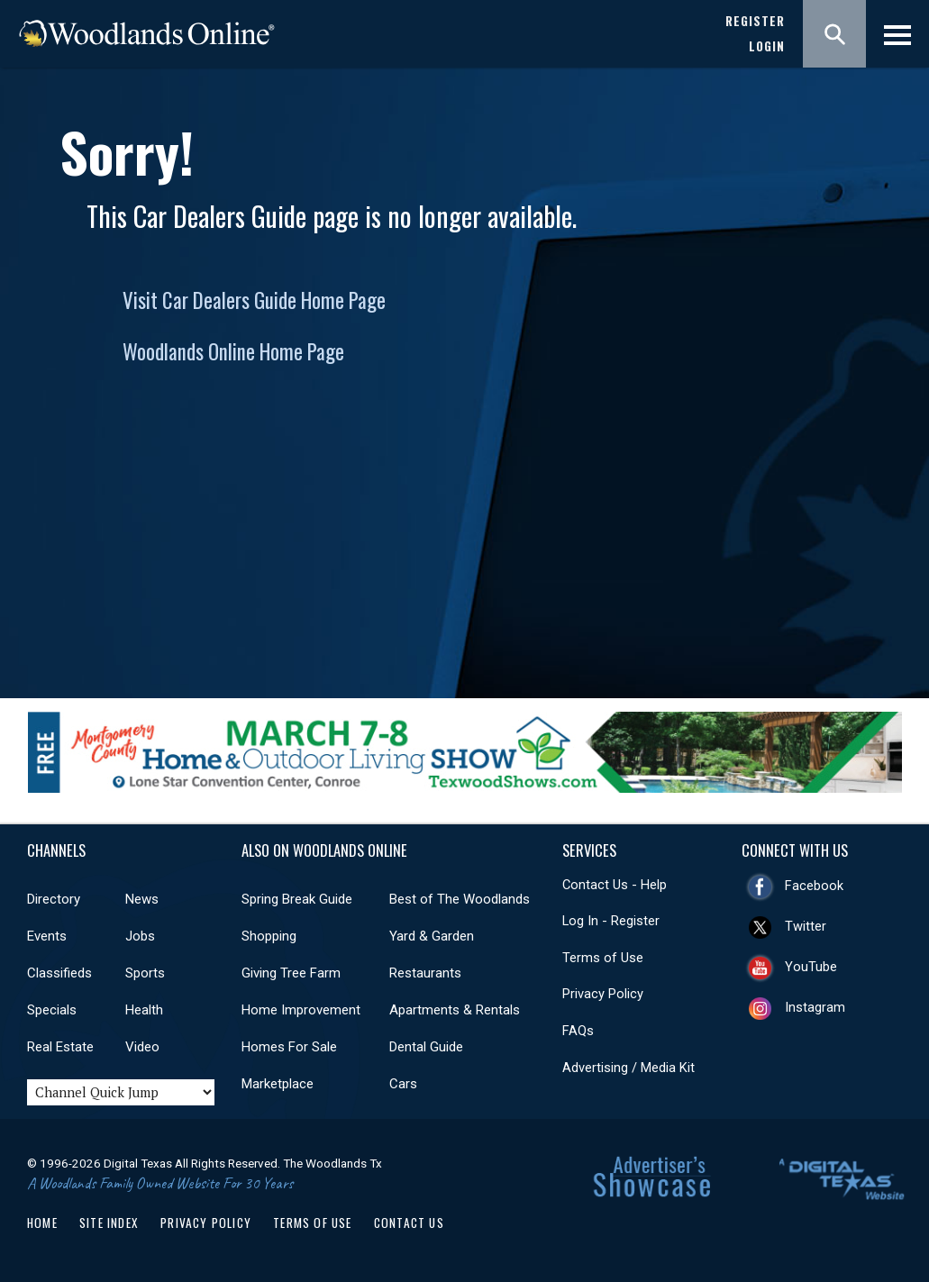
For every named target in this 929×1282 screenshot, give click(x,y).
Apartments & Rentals (454, 1010)
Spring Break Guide (296, 899)
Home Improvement (300, 1010)
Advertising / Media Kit (628, 1067)
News (142, 899)
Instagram (815, 1007)
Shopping (268, 936)
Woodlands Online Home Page (233, 351)
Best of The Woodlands (459, 899)
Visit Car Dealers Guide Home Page (254, 300)
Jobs (140, 936)
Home (42, 1223)
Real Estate (60, 1047)
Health (144, 1010)
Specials (52, 1010)
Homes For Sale (289, 1047)
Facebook (814, 885)
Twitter (805, 926)
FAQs (578, 1031)
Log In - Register (611, 921)
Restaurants (425, 973)
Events (47, 936)
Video (142, 1047)
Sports (145, 973)
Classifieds (59, 973)
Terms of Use (602, 958)
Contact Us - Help (614, 885)
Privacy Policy (602, 994)
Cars (403, 1084)
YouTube (811, 967)
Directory (53, 899)
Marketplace (277, 1084)
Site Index (109, 1223)
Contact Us (409, 1223)
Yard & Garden (431, 936)
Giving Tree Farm (291, 973)
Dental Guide (426, 1047)
